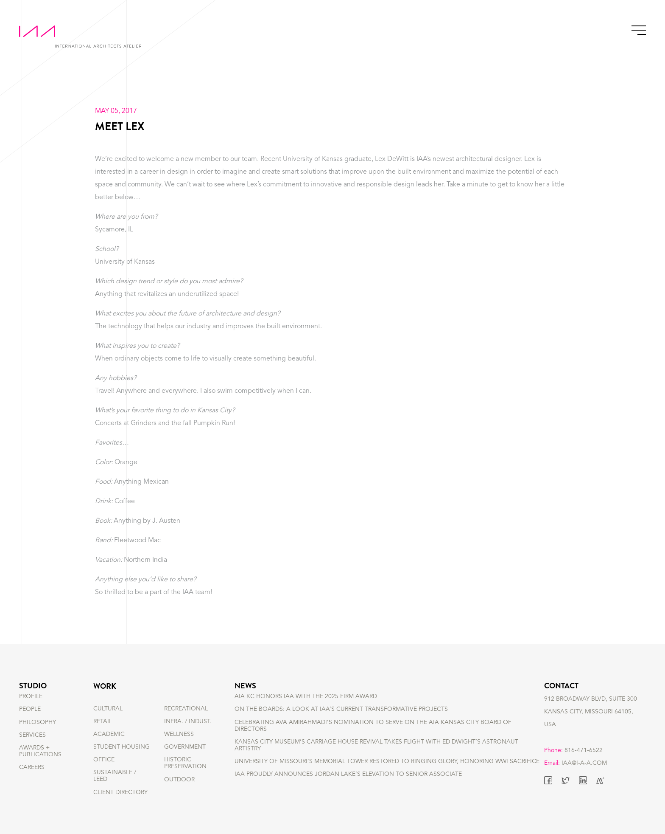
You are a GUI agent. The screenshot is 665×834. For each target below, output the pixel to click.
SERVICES (32, 747)
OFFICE (104, 760)
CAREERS (32, 780)
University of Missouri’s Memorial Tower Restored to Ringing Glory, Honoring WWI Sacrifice (387, 774)
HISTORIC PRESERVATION (185, 763)
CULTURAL (108, 709)
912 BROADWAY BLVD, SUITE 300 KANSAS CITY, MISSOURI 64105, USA (590, 721)
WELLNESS (179, 734)
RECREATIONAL (186, 709)
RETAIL (102, 721)
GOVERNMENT (185, 747)
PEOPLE (30, 721)
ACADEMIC (109, 734)
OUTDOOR (179, 780)
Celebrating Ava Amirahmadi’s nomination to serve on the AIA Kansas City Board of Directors (373, 737)
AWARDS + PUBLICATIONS (40, 763)
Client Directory (120, 792)
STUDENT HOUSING (121, 747)
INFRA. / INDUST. (187, 721)
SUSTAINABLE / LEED (114, 775)
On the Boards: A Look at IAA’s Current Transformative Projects (341, 721)
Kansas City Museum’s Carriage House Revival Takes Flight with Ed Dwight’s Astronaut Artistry (376, 757)
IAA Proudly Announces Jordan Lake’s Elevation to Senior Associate (348, 786)
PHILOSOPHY (37, 734)
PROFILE (30, 709)
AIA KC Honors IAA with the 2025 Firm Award (306, 709)
